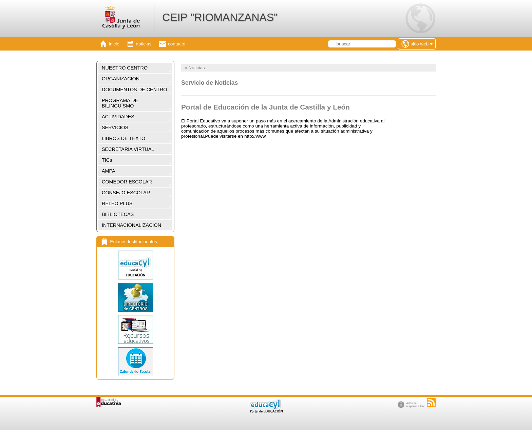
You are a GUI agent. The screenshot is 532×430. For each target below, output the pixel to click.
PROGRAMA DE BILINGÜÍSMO (120, 103)
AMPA (108, 171)
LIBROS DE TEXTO (123, 138)
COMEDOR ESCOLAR (127, 181)
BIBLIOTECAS (118, 214)
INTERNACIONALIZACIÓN (131, 225)
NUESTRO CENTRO (125, 68)
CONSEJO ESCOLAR (126, 192)
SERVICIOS (115, 127)
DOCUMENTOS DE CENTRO (134, 89)
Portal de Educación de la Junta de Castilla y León (265, 107)
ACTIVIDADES (118, 116)
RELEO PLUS (117, 203)
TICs (107, 160)
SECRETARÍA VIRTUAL (128, 149)
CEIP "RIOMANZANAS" (220, 17)
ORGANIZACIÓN (120, 78)
